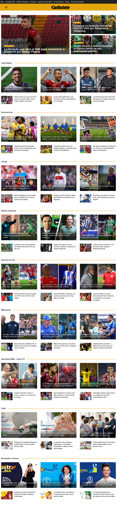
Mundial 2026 (10, 2)
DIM (2, 2)
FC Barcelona (59, 2)
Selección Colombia (45, 2)
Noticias (77, 23)
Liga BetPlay (10, 47)
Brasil (67, 2)
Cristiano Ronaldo (77, 2)
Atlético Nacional (22, 2)
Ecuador (33, 2)
